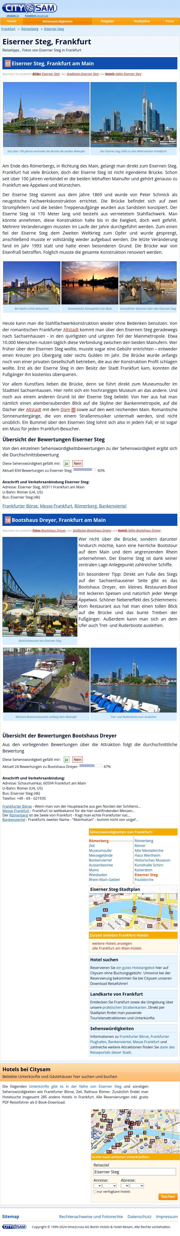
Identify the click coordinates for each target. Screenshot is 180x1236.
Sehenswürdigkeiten (58, 21)
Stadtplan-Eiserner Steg (83, 74)
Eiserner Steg (46, 74)
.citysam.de (37, 15)
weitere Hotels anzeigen (112, 943)
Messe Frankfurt (56, 506)
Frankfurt (8, 28)
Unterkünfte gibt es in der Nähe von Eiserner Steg (75, 1086)
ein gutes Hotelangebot (135, 967)
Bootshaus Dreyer (49, 530)
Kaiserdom (143, 869)
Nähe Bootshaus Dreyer (139, 530)
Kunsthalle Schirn (149, 865)
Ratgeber (107, 21)
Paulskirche (144, 879)
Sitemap (10, 1216)
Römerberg (86, 506)
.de (13, 15)
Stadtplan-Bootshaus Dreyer (92, 530)
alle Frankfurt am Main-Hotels (116, 948)
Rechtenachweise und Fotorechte (91, 1216)
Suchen (168, 1197)
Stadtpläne (142, 21)
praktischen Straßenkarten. (125, 1007)
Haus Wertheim (147, 855)
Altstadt (71, 330)
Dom (65, 409)
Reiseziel (101, 1165)
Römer (140, 845)
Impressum (167, 1216)
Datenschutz (140, 1216)
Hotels (12, 21)
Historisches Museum (152, 860)
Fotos (170, 21)
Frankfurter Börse (20, 506)
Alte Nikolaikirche (149, 850)
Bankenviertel (112, 506)
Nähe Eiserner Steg (123, 74)
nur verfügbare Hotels (113, 1191)
